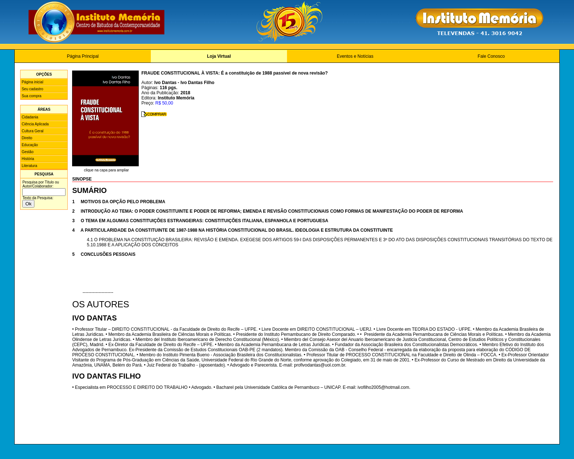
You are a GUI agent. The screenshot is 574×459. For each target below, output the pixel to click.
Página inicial (32, 82)
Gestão (27, 152)
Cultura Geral (32, 131)
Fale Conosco (491, 56)
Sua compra (31, 96)
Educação (30, 145)
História (28, 159)
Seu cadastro (32, 89)
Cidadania (30, 117)
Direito (27, 138)
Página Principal (83, 56)
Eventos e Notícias (355, 56)
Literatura (29, 166)
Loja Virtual (219, 56)
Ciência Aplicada (35, 124)
